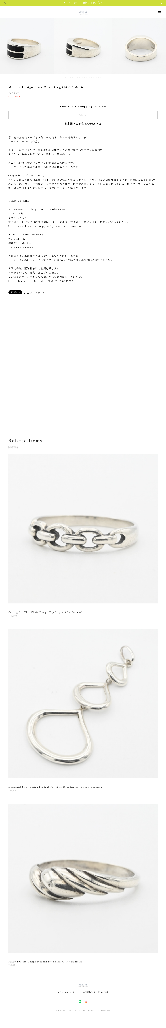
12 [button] (91, 77)
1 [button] (65, 77)
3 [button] (70, 77)
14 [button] (96, 77)
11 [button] (89, 77)
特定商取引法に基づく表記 (96, 992)
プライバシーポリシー (68, 992)
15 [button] (98, 77)
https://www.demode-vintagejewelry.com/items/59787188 (44, 226)
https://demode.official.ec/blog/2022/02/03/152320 (40, 281)
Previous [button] (5, 45)
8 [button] (82, 77)
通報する (40, 293)
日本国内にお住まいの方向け (83, 123)
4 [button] (72, 77)
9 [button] (84, 77)
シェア (28, 292)
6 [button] (77, 77)
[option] (83, 45)
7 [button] (79, 77)
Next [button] (160, 45)
